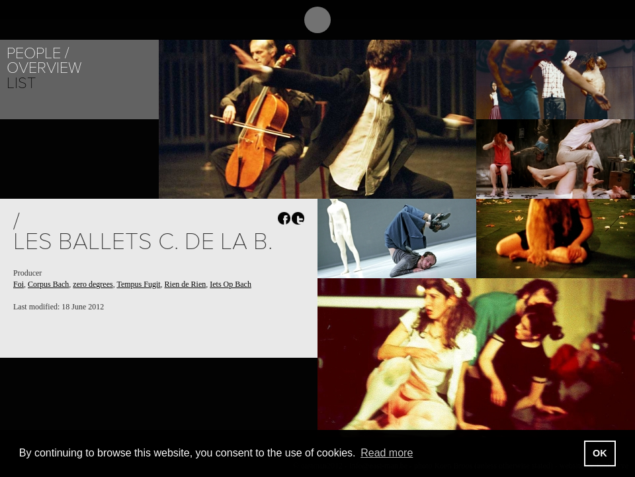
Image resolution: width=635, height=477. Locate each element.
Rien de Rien (185, 284)
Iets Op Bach (230, 284)
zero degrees (92, 284)
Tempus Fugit (138, 284)
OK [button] (600, 453)
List (21, 83)
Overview (44, 68)
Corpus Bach (48, 284)
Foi (18, 284)
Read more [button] (386, 452)
